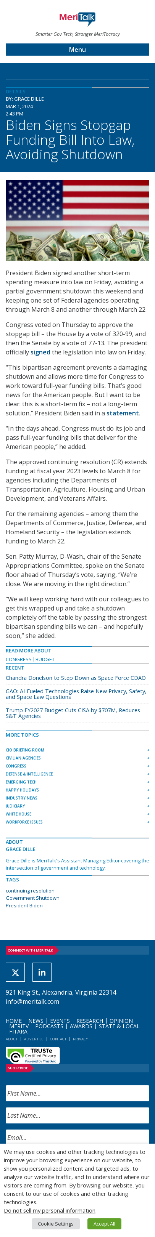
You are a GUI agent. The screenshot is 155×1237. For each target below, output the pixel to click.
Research (89, 1020)
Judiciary (15, 806)
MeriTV (19, 1026)
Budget (45, 659)
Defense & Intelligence (29, 774)
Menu (77, 49)
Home (14, 1020)
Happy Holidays (22, 790)
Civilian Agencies (23, 758)
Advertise (34, 1039)
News (36, 1020)
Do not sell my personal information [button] (49, 1210)
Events (60, 1020)
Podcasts (49, 1026)
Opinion (121, 1020)
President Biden (24, 905)
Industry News (21, 798)
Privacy (80, 1039)
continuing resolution (30, 890)
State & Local (119, 1026)
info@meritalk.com (32, 1001)
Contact (58, 1039)
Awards (81, 1026)
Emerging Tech (21, 782)
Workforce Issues (24, 822)
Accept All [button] (104, 1223)
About (12, 1039)
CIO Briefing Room (25, 750)
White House (18, 814)
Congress (19, 659)
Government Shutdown (33, 897)
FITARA (18, 1031)
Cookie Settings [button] (56, 1223)
